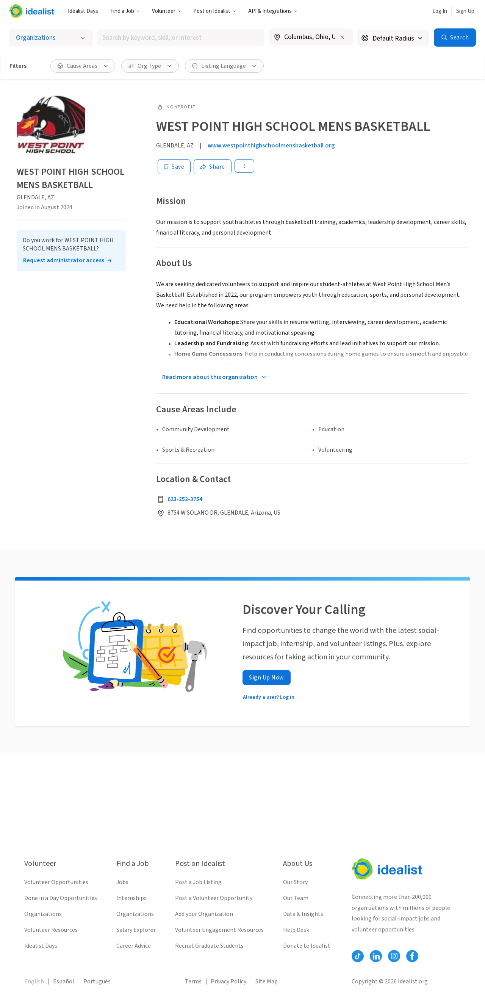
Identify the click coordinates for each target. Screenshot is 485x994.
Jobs (122, 882)
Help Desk (296, 930)
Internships (131, 898)
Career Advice (133, 946)
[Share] (213, 166)
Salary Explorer (136, 930)
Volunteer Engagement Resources (219, 930)
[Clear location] (342, 37)
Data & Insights (303, 914)
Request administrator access (63, 260)
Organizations (43, 914)
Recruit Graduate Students (209, 946)
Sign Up (465, 11)
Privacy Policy (228, 981)
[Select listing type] (51, 37)
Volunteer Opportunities (56, 882)
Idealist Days (83, 11)
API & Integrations (272, 11)
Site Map (266, 981)
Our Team (295, 898)
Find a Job (125, 11)
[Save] (174, 166)
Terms (193, 981)
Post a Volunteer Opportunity (213, 898)
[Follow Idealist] (358, 956)
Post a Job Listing (198, 882)
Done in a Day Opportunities (60, 898)
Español (63, 981)
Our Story (295, 882)
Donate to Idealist (306, 946)
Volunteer (166, 11)
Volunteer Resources (51, 930)
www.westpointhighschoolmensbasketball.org (271, 145)
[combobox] (181, 38)
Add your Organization (204, 914)
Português (97, 981)
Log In (439, 11)
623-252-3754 (184, 499)
